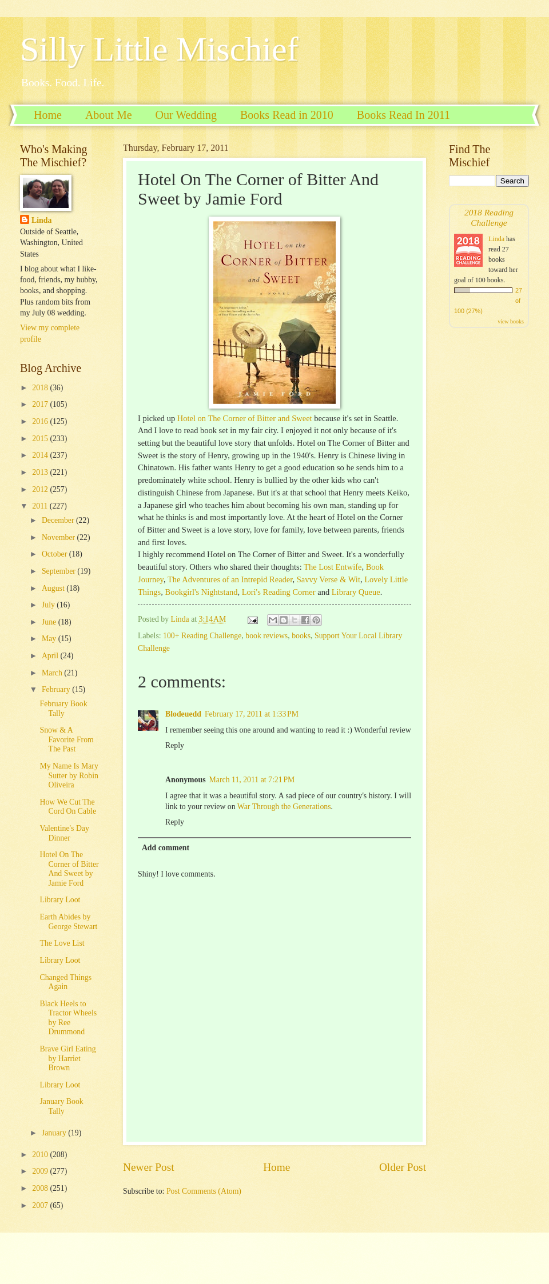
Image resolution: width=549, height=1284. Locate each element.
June (50, 622)
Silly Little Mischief (159, 49)
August (54, 588)
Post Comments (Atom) (203, 1191)
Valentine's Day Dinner (64, 833)
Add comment (165, 847)
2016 (41, 421)
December (59, 520)
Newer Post (148, 1167)
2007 (41, 1205)
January (55, 1133)
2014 (41, 455)
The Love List (61, 943)
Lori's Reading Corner (279, 592)
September (59, 571)
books (301, 635)
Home (48, 115)
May (50, 638)
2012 (41, 489)
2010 (41, 1154)
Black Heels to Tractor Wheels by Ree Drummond (68, 1018)
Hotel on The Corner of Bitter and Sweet (244, 418)
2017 (41, 404)
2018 (41, 387)
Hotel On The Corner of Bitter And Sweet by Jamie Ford (68, 868)
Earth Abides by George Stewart (68, 922)
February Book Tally (63, 708)
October (55, 554)
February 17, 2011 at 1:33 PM (252, 714)
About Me (108, 115)
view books (511, 321)
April (51, 655)
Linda (41, 220)
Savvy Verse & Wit (328, 579)
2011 (41, 506)
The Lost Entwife (332, 566)
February (57, 689)
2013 (41, 472)
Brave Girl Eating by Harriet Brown (67, 1058)
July (49, 605)
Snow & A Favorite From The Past (66, 739)
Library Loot (59, 899)
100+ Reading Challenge (202, 635)
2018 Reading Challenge (489, 217)
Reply (174, 745)
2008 (41, 1188)
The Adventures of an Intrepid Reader (230, 579)
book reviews (266, 635)
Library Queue (356, 592)
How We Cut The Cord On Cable (67, 807)
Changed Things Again (65, 982)
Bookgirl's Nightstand (201, 592)
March (53, 673)
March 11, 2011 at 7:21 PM (252, 779)
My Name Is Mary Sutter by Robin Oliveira (68, 775)
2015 (41, 438)
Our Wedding (186, 115)
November (59, 537)
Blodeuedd (183, 714)
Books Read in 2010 (286, 115)
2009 (41, 1171)
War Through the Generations (284, 806)
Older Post (402, 1167)
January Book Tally (61, 1106)
